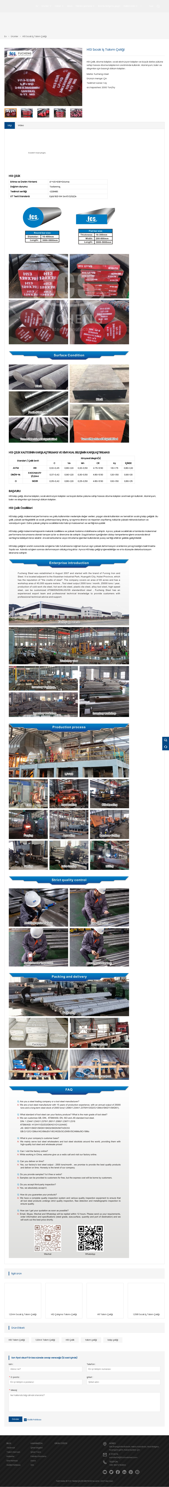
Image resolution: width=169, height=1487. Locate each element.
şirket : (90, 1377)
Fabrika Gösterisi (38, 1456)
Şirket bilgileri (37, 1447)
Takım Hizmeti (13, 1452)
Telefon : (91, 1364)
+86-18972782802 (117, 1465)
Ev (5, 36)
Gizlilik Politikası (34, 1419)
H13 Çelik (70, 1340)
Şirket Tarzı (36, 1452)
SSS (32, 1465)
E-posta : (14, 1377)
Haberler (10, 1456)
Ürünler (14, 36)
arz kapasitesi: (94, 87)
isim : (11, 1364)
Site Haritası (12, 1460)
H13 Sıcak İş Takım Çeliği (34, 36)
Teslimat (10, 1447)
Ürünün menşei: (95, 78)
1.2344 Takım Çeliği (45, 1340)
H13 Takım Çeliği (17, 1340)
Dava (33, 1460)
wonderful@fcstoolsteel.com (123, 1457)
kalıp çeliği (113, 1340)
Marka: (90, 74)
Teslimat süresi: (95, 83)
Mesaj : (13, 1390)
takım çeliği (91, 1340)
